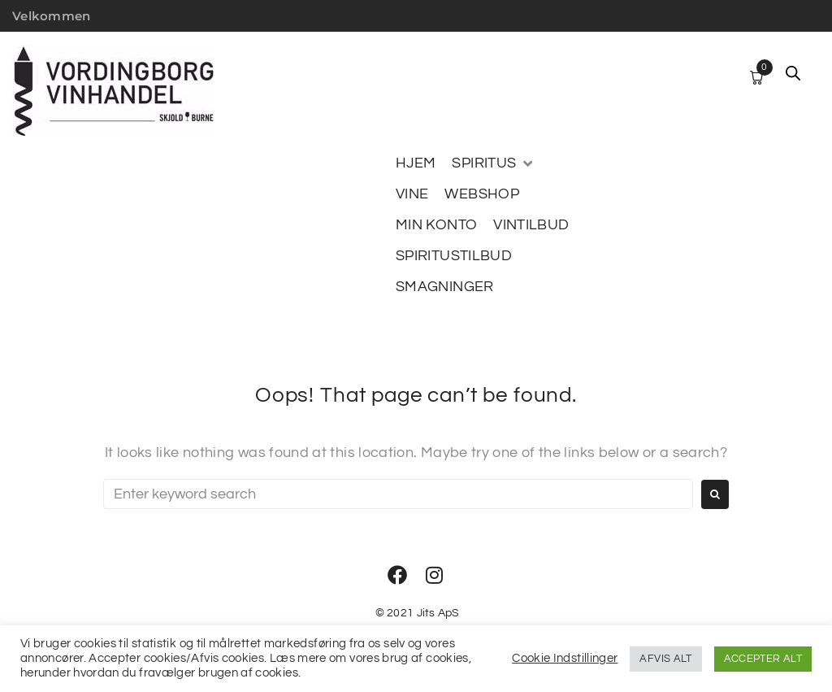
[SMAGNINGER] (445, 287)
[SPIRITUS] (493, 163)
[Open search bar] (793, 73)
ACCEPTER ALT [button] (763, 658)
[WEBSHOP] (481, 194)
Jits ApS (438, 613)
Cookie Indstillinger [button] (565, 658)
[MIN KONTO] (436, 225)
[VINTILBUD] (531, 225)
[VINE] (412, 194)
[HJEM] (416, 163)
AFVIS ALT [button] (665, 658)
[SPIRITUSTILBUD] (454, 256)
